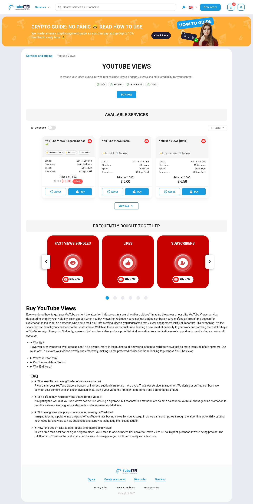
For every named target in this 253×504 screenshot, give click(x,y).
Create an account (115, 479)
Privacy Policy (100, 487)
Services (42, 7)
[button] (217, 128)
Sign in (92, 479)
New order (210, 7)
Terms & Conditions (125, 487)
